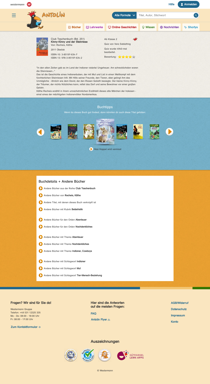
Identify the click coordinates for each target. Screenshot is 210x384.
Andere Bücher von (62, 195)
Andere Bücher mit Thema (63, 237)
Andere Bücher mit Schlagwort (64, 261)
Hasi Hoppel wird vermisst (107, 149)
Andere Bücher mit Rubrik (63, 209)
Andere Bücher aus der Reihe (69, 188)
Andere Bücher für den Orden (65, 219)
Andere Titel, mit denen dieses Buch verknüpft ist (70, 202)
